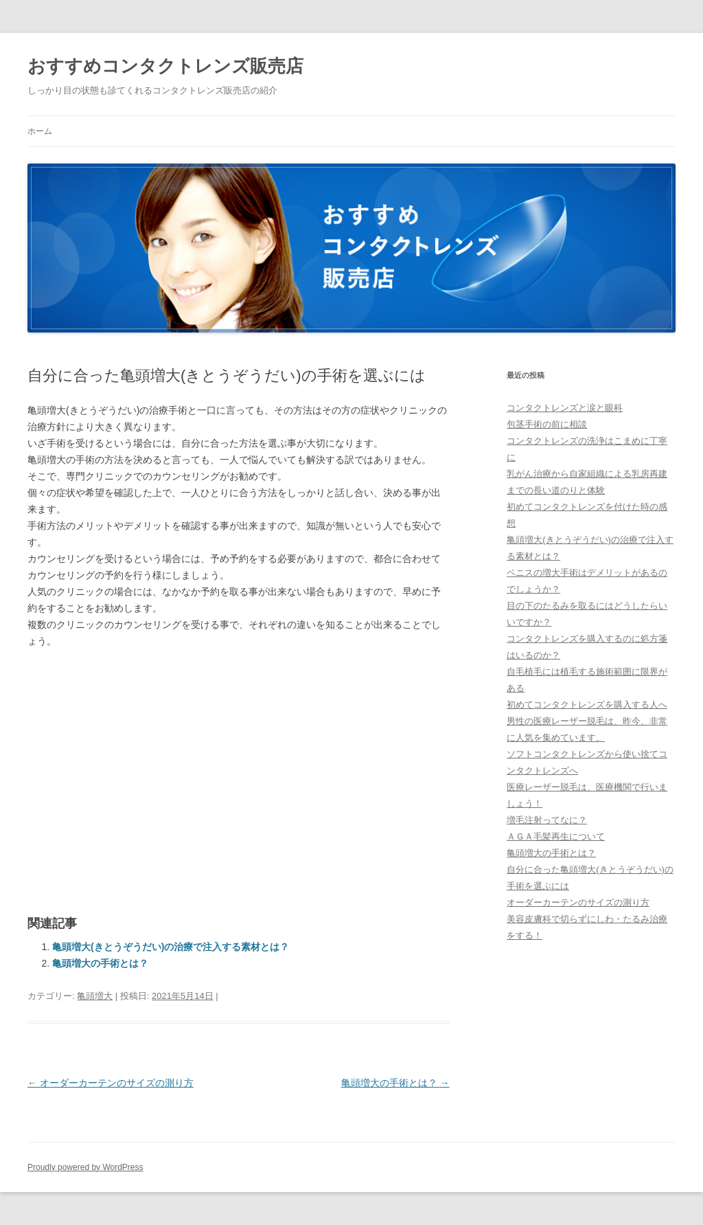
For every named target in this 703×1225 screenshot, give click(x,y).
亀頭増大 (95, 996)
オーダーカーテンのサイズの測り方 (110, 1082)
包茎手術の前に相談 (547, 424)
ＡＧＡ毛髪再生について (556, 836)
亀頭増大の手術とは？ (100, 963)
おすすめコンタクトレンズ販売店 (165, 66)
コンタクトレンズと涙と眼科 (565, 408)
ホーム (39, 131)
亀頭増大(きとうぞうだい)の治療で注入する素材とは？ (170, 946)
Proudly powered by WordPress (85, 1167)
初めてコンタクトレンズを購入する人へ (587, 704)
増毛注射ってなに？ (547, 820)
